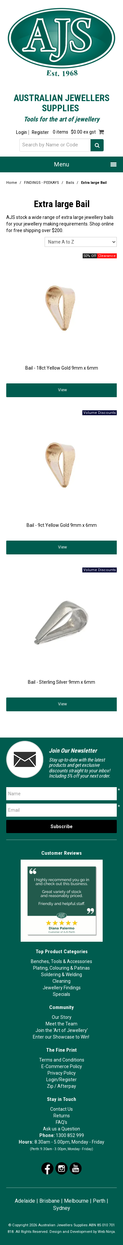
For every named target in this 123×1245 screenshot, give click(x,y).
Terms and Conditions (61, 1060)
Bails (70, 183)
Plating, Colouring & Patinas (61, 968)
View (62, 390)
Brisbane (49, 1201)
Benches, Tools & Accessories (61, 961)
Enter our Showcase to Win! (61, 1037)
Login (21, 132)
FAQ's (61, 1122)
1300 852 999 (70, 1135)
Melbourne (76, 1201)
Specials (61, 994)
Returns (61, 1115)
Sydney (61, 1208)
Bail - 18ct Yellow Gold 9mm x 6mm (61, 368)
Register (40, 132)
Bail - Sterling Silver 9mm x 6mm (61, 682)
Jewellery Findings (62, 987)
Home (11, 183)
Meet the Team (61, 1023)
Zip (50, 1086)
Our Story (62, 1017)
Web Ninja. (107, 1232)
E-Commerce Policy (61, 1066)
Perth (99, 1201)
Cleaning (61, 981)
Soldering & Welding (61, 974)
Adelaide (25, 1201)
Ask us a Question (61, 1128)
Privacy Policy (62, 1073)
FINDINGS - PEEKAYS (41, 183)
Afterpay (66, 1086)
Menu (61, 164)
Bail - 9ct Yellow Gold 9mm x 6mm (62, 525)
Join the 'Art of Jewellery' (61, 1030)
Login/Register (61, 1079)
